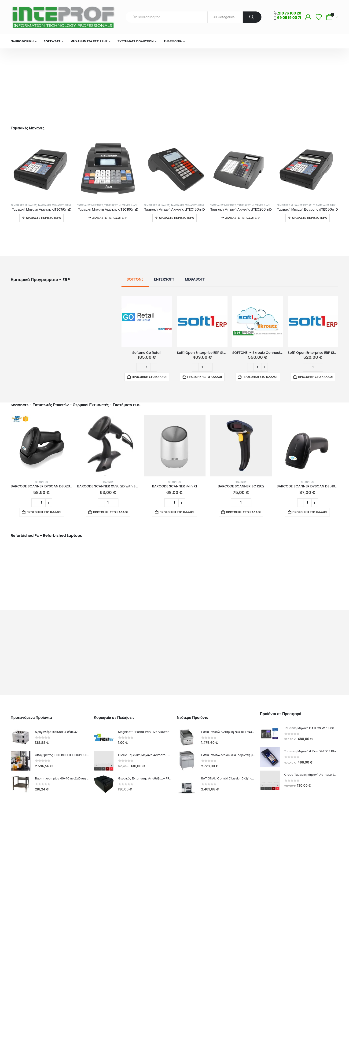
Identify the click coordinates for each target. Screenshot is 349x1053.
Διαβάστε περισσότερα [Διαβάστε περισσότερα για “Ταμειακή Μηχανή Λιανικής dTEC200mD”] (242, 218)
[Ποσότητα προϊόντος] (147, 367)
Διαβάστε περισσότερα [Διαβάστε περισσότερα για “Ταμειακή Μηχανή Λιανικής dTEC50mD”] (43, 218)
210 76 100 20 (289, 13)
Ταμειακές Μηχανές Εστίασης (296, 205)
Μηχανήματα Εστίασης (88, 41)
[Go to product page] (42, 169)
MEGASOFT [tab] (195, 279)
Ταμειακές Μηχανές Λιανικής (57, 205)
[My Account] (308, 17)
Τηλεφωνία (173, 41)
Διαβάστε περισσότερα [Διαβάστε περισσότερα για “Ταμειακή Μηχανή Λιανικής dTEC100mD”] (109, 218)
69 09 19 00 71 (289, 17)
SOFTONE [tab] (135, 279)
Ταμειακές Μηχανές (24, 205)
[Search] (252, 17)
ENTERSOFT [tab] (164, 279)
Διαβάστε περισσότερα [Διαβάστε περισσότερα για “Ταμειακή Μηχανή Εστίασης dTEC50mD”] (309, 218)
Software (52, 41)
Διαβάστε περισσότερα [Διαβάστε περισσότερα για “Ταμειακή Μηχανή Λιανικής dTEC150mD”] (176, 218)
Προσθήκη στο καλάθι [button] (149, 377)
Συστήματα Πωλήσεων (136, 41)
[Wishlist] (318, 17)
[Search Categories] (225, 17)
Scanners (41, 482)
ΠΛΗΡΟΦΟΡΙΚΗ (22, 41)
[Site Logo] (63, 17)
